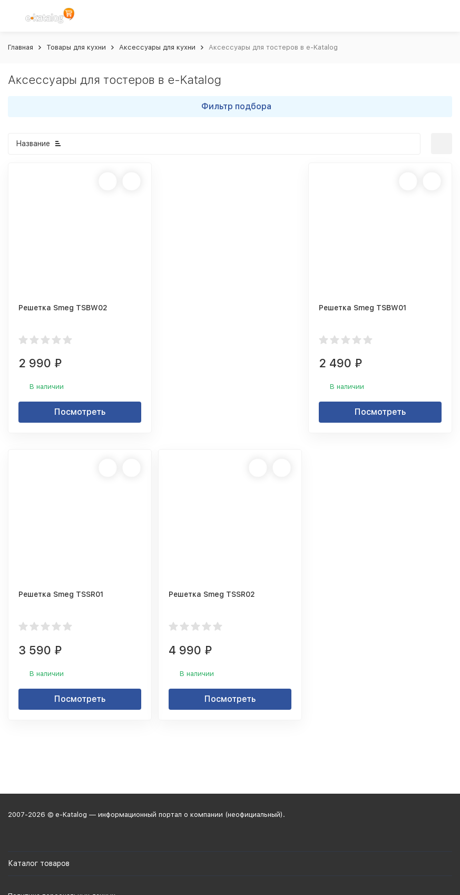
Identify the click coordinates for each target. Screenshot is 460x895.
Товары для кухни (76, 47)
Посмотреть (79, 412)
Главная (20, 47)
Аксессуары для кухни (157, 47)
